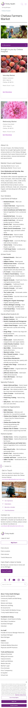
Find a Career (5, 643)
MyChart (14, 542)
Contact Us (4, 601)
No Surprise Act (5, 608)
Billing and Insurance (7, 656)
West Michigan (5, 637)
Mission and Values (6, 603)
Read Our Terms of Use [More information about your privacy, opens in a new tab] (20, 696)
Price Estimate (5, 668)
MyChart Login (5, 666)
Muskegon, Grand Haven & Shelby (11, 619)
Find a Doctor (5, 548)
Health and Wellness (7, 661)
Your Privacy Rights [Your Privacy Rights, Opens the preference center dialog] (14, 699)
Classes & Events (6, 659)
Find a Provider (7, 571)
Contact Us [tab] (8, 466)
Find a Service (5, 554)
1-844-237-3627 (5, 538)
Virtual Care (4, 675)
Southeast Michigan (7, 623)
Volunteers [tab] (8, 504)
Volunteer (4, 626)
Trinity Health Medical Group (9, 612)
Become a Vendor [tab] (10, 507)
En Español (4, 673)
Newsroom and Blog (7, 605)
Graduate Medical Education (9, 645)
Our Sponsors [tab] (9, 501)
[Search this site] (14, 584)
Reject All (14, 703)
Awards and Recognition (8, 596)
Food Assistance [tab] (9, 510)
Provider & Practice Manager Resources (12, 632)
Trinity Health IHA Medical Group (11, 610)
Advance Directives (6, 654)
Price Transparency (6, 670)
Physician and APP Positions (9, 647)
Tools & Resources (6, 557)
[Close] (26, 683)
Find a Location (5, 551)
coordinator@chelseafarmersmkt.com (13, 479)
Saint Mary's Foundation (8, 621)
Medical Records (6, 663)
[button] (26, 3)
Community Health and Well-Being (11, 598)
